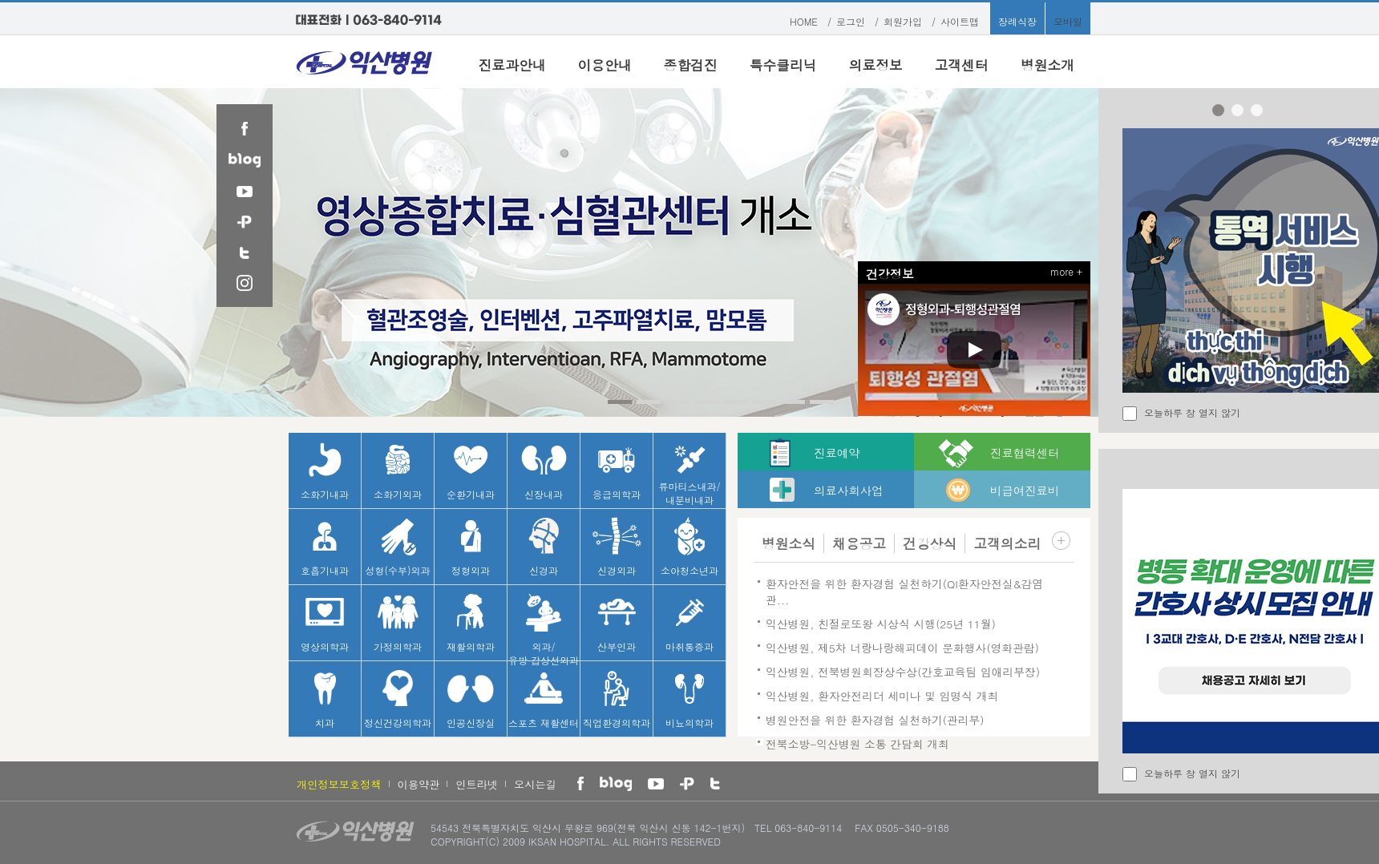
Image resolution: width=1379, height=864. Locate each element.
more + (1066, 271)
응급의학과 (616, 471)
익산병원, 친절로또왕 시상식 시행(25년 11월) (881, 624)
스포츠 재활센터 (543, 699)
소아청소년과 (689, 547)
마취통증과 (689, 623)
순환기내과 (471, 471)
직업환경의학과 (616, 699)
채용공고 (859, 543)
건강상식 (929, 543)
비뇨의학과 (689, 699)
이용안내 (604, 65)
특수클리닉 (783, 65)
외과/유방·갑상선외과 (543, 626)
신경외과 (616, 547)
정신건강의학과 (397, 699)
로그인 (850, 21)
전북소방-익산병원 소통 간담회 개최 (857, 744)
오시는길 (535, 784)
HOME (804, 21)
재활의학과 (471, 623)
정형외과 (470, 547)
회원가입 (903, 21)
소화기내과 (325, 471)
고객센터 (962, 65)
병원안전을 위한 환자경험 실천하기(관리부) (875, 720)
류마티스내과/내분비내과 (689, 474)
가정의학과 (398, 623)
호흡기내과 (325, 547)
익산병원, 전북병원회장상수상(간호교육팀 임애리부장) (903, 672)
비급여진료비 (1024, 490)
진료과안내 (512, 65)
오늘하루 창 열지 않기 (1192, 412)
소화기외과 (398, 471)
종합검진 (691, 65)
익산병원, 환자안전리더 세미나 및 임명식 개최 (882, 696)
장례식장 (1017, 21)
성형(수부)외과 (398, 547)
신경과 (543, 547)
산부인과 (616, 623)
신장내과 (544, 471)
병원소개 (1047, 65)
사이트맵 (959, 21)
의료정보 (876, 65)
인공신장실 (471, 699)
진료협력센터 (1024, 453)
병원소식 (788, 543)
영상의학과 (325, 623)
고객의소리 (1007, 543)
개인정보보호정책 (339, 784)
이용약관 (419, 784)
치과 (325, 699)
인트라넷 (476, 784)
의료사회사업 (848, 490)
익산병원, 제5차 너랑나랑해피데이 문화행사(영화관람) (902, 648)
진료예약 (837, 453)
